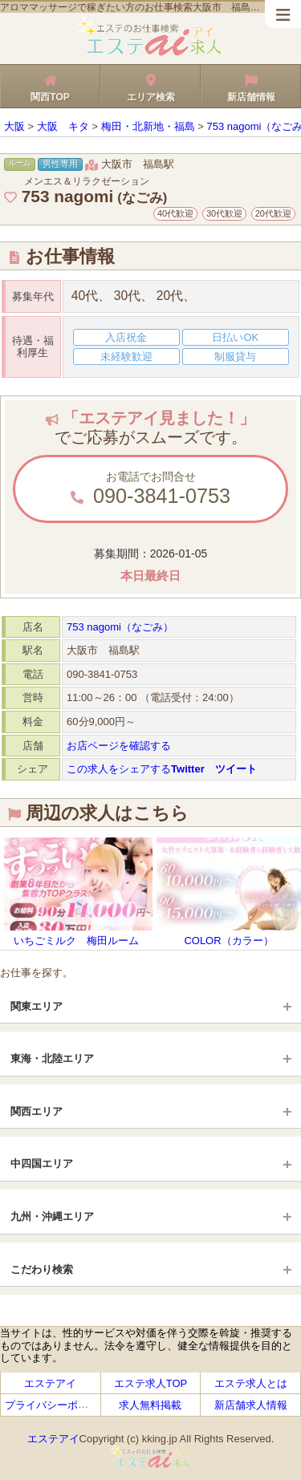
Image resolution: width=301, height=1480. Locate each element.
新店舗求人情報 (250, 1405)
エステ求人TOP (151, 1383)
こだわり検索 (41, 1269)
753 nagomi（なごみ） (120, 627)
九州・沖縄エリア (52, 1216)
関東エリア (36, 1006)
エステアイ (50, 1383)
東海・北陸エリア (52, 1058)
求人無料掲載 (150, 1405)
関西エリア (36, 1111)
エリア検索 (150, 86)
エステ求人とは (250, 1383)
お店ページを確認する (119, 746)
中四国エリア (41, 1164)
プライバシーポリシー (57, 1405)
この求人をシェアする (162, 769)
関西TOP (50, 86)
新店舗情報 (250, 86)
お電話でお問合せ (150, 489)
